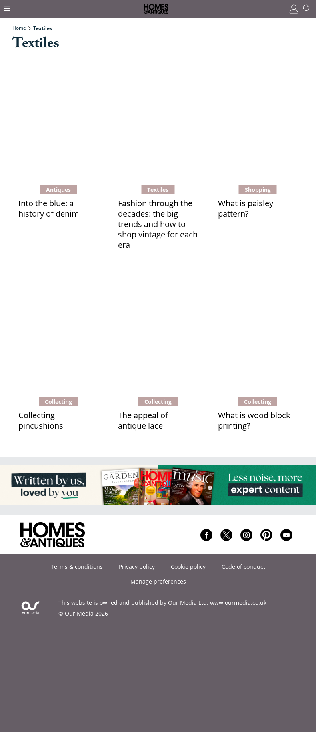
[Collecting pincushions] (58, 331)
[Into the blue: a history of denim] (58, 120)
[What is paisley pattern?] (258, 120)
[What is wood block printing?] (258, 331)
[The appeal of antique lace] (158, 331)
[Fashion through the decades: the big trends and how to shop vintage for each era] (158, 120)
